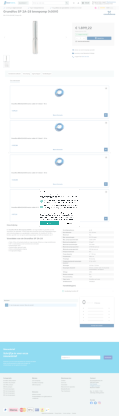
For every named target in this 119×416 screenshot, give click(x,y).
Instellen (69, 223)
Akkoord (49, 223)
